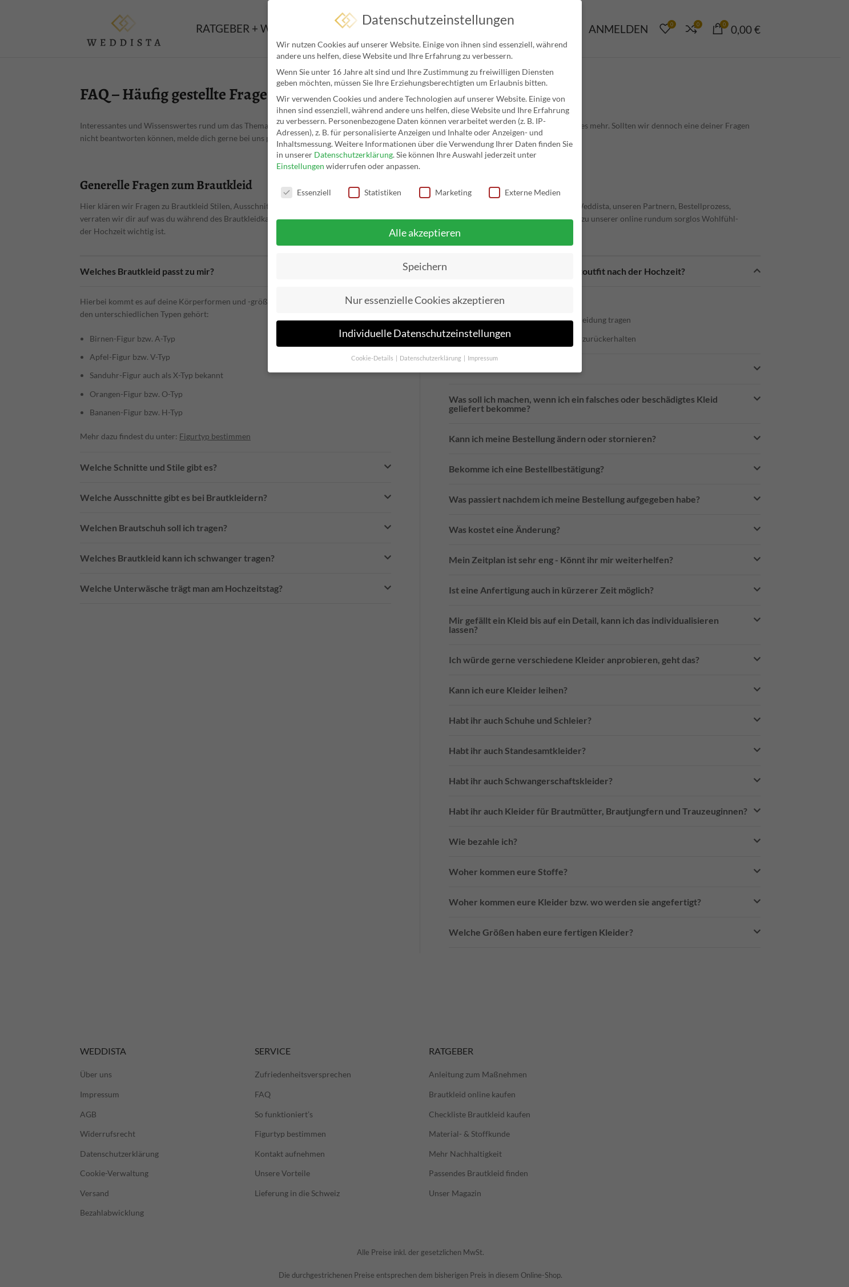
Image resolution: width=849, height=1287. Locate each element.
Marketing (445, 191)
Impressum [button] (483, 358)
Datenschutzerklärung (353, 154)
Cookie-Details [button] (373, 358)
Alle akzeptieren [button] (425, 232)
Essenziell (306, 191)
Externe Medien (525, 191)
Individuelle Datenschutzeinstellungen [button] (425, 333)
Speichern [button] (425, 266)
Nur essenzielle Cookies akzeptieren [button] (425, 300)
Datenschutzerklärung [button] (431, 358)
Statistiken (374, 191)
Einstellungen (300, 165)
